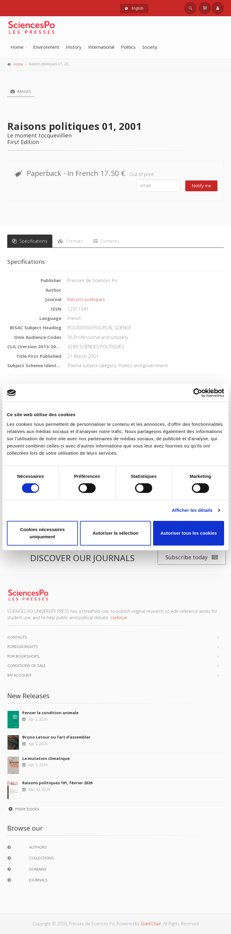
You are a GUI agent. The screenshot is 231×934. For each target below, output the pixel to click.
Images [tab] (21, 91)
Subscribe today (191, 557)
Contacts (17, 637)
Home (17, 47)
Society (149, 47)
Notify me (201, 186)
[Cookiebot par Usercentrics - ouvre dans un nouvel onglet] (197, 392)
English (134, 8)
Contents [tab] (106, 241)
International (101, 47)
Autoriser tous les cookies (188, 533)
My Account (20, 675)
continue (118, 617)
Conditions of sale (27, 665)
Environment (46, 47)
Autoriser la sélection (116, 533)
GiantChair (151, 923)
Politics (128, 47)
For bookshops (23, 656)
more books (23, 809)
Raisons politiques (86, 299)
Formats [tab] (70, 241)
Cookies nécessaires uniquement (42, 533)
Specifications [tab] (30, 241)
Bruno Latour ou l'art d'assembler (56, 737)
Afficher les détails (192, 510)
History (74, 47)
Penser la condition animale (50, 712)
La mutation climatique (46, 758)
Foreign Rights (23, 646)
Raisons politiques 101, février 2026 (57, 782)
